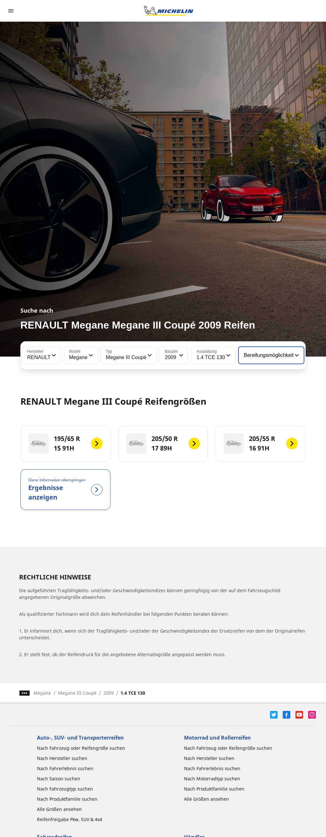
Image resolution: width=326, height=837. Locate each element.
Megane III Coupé (77, 693)
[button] (53, 355)
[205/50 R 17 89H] (163, 443)
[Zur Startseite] (168, 11)
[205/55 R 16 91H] (261, 443)
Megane (42, 693)
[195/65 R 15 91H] (65, 443)
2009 (108, 693)
